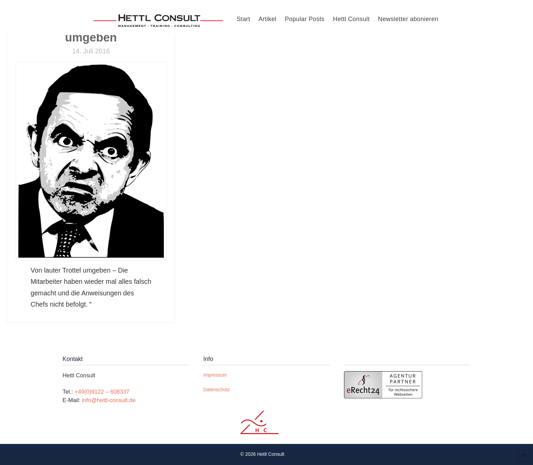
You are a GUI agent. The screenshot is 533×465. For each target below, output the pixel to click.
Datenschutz (216, 389)
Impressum (215, 375)
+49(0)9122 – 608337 (101, 392)
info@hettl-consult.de (109, 400)
